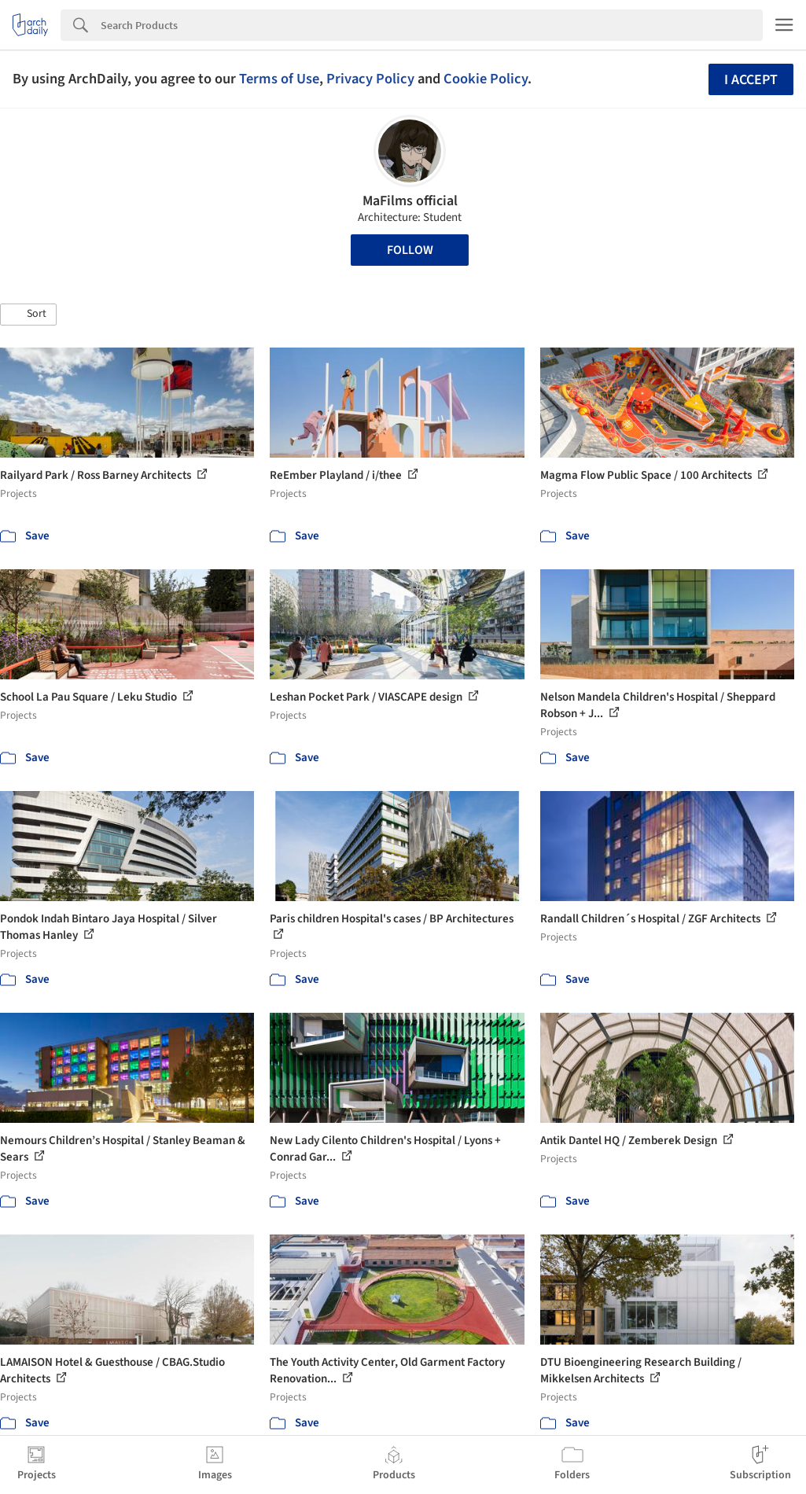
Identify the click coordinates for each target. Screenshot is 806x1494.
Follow (410, 250)
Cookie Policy (485, 78)
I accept (751, 80)
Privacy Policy (370, 78)
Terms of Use (279, 78)
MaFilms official (410, 201)
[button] (28, 315)
